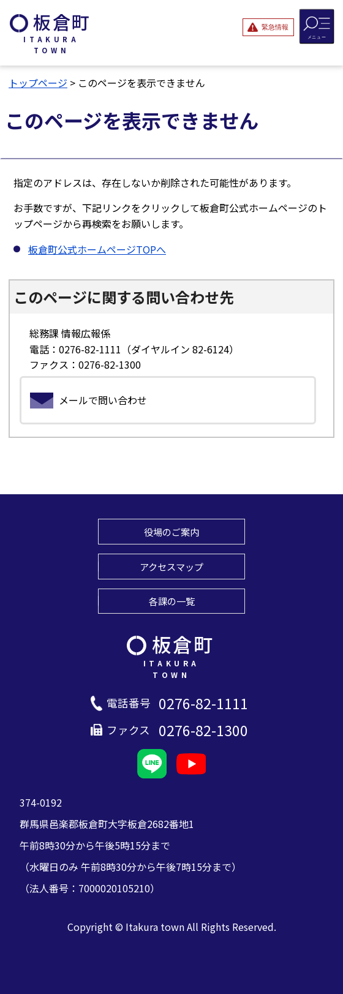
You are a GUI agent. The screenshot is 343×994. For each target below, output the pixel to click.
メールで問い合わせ (103, 400)
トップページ (38, 82)
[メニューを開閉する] (317, 26)
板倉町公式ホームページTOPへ (97, 249)
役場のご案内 (171, 531)
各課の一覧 (172, 601)
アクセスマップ (171, 566)
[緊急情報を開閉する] (268, 27)
